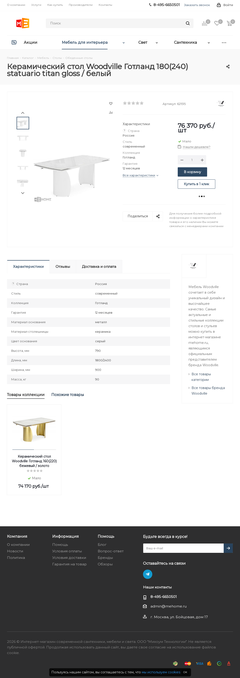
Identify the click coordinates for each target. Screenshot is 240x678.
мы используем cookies (161, 672)
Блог (102, 544)
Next (22, 193)
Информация (65, 536)
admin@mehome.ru (168, 606)
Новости (15, 551)
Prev (22, 113)
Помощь (60, 544)
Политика (16, 557)
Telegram (147, 574)
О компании (18, 544)
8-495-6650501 (163, 596)
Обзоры (105, 564)
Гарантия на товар (69, 564)
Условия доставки (69, 557)
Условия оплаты (67, 551)
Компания (17, 536)
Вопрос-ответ (111, 551)
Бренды (105, 557)
